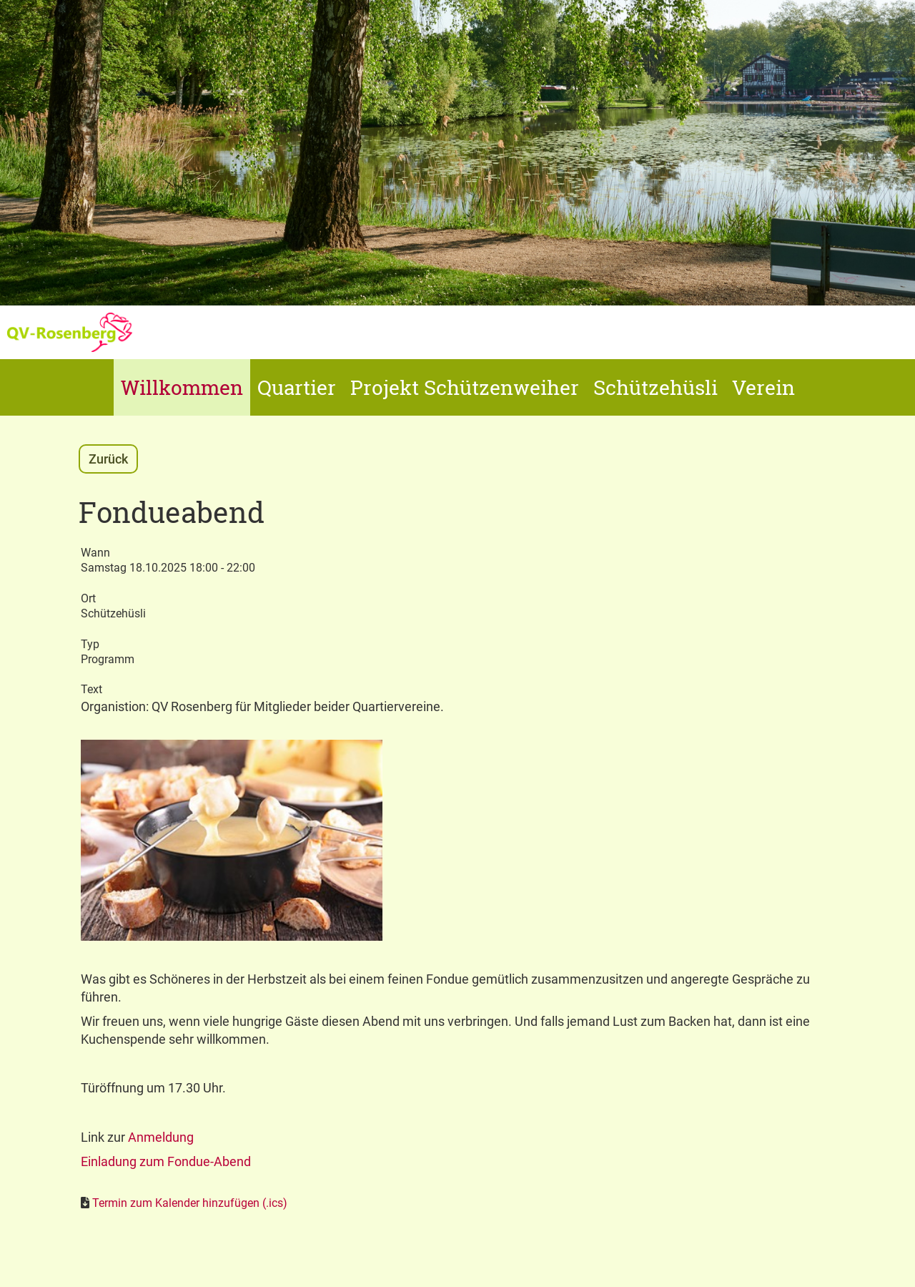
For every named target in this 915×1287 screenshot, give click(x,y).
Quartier (296, 387)
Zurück (108, 458)
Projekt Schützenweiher (464, 387)
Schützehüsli (655, 387)
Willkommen (182, 387)
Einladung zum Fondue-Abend (166, 1161)
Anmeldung (161, 1137)
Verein (763, 387)
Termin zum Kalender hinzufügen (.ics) (189, 1203)
